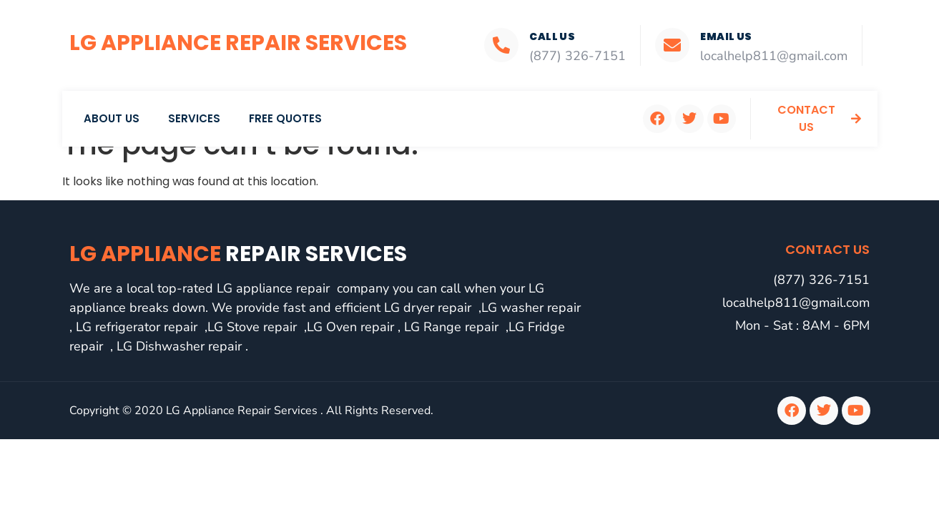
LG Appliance (238, 254)
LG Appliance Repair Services (238, 43)
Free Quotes (285, 118)
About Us (111, 118)
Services (194, 118)
